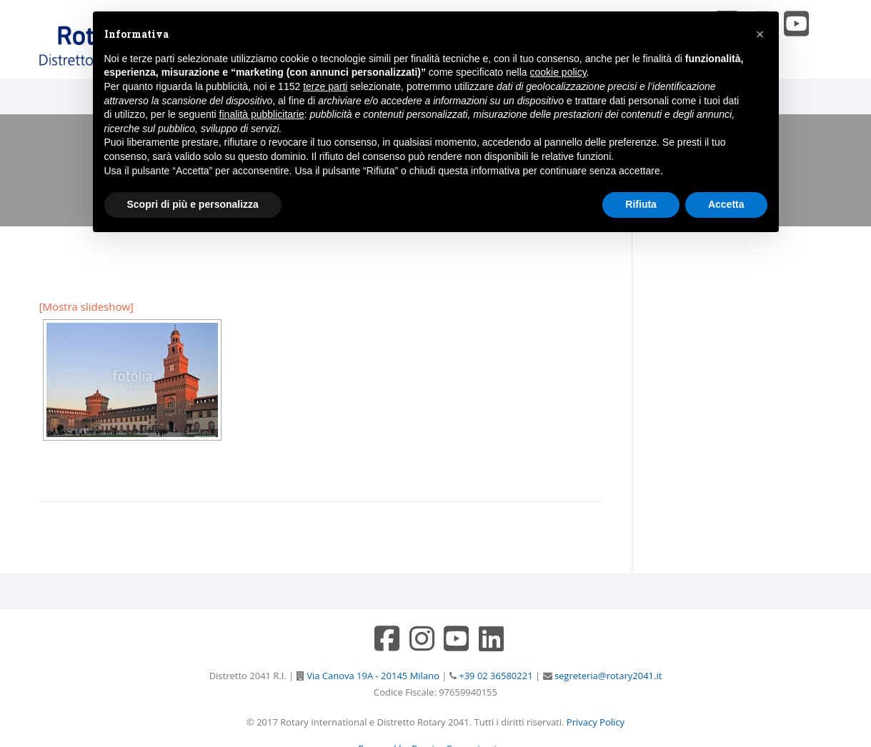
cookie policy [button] (557, 72)
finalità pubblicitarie (261, 114)
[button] (760, 34)
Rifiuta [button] (641, 204)
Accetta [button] (726, 204)
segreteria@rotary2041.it (607, 675)
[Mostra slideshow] (86, 306)
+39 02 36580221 (495, 675)
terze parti (325, 86)
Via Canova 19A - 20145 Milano (371, 675)
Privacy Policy (595, 722)
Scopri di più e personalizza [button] (193, 204)
